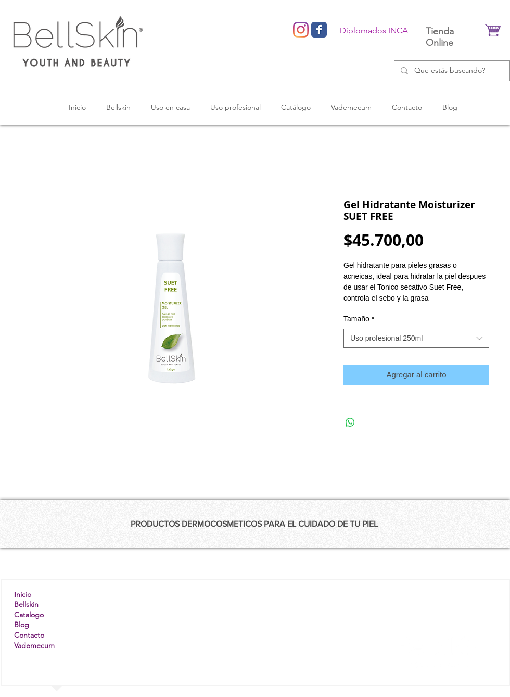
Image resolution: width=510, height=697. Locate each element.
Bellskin (26, 604)
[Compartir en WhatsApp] (350, 422)
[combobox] (416, 338)
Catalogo (29, 614)
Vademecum (34, 645)
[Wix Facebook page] (319, 30)
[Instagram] (301, 30)
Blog (21, 624)
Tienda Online (440, 37)
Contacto (29, 635)
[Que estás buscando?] (451, 71)
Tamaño (358, 319)
